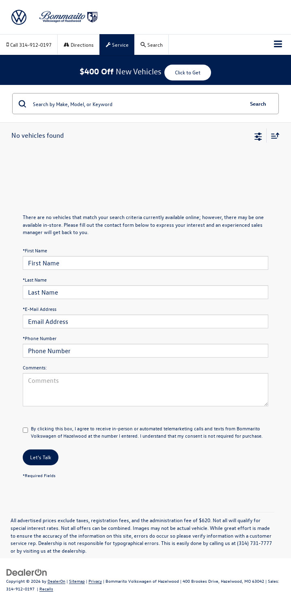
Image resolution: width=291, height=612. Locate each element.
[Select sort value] (273, 135)
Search (258, 103)
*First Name (35, 250)
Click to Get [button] (187, 72)
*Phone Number (39, 338)
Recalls (46, 589)
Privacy (95, 581)
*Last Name (35, 279)
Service (117, 44)
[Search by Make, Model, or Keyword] (137, 103)
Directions (79, 44)
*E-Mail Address (39, 309)
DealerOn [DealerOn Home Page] (56, 581)
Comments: (35, 367)
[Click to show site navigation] (278, 45)
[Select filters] (258, 136)
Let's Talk (40, 457)
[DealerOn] (26, 571)
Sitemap (77, 581)
